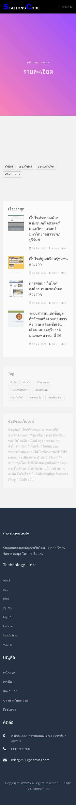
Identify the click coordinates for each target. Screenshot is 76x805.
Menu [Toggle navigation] (66, 7)
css (5, 589)
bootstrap (10, 635)
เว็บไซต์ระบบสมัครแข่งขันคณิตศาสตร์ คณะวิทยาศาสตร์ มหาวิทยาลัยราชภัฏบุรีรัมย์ (44, 233)
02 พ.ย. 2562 (37, 278)
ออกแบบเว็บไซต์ (46, 166)
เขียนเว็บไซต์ (25, 166)
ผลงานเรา (10, 691)
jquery (7, 608)
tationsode (21, 6)
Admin (53, 253)
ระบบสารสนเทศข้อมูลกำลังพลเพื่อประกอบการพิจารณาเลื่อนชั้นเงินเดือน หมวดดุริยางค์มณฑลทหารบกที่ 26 (48, 329)
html (6, 580)
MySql (7, 617)
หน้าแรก (32, 62)
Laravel (8, 626)
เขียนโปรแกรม (12, 174)
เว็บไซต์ (9, 166)
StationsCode (40, 789)
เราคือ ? (9, 682)
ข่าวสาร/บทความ (15, 700)
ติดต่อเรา (9, 710)
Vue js (7, 644)
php (6, 599)
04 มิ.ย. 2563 (37, 253)
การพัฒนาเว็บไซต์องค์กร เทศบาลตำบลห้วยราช (45, 293)
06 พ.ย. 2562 (37, 308)
